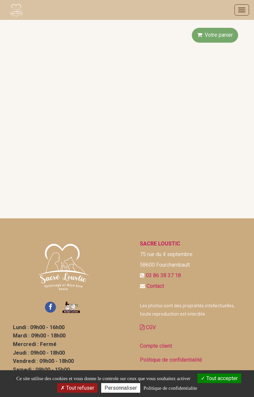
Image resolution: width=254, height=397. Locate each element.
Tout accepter (219, 378)
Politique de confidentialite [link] (170, 388)
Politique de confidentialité (171, 360)
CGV (148, 327)
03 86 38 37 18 (163, 275)
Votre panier (215, 35)
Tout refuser (77, 388)
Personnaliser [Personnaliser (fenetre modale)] (121, 388)
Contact (155, 286)
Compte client (156, 346)
